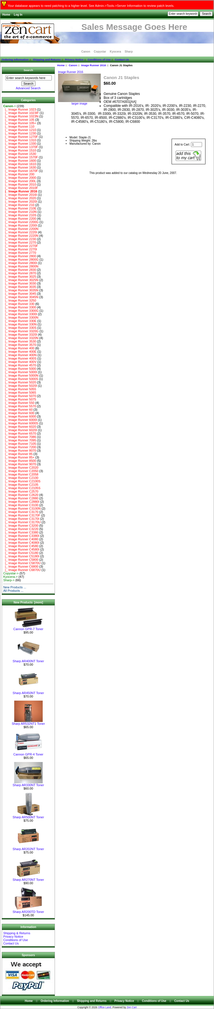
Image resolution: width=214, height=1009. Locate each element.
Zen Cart (132, 1007)
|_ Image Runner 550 (18, 402)
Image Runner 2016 (93, 65)
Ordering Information (15, 59)
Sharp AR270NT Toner (28, 878)
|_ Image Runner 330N (19, 324)
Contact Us (122, 59)
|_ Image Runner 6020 (19, 426)
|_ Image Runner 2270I (20, 249)
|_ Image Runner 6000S (20, 423)
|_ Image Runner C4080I (21, 542)
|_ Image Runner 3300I (20, 314)
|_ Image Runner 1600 (19, 160)
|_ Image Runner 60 (17, 409)
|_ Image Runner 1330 (19, 143)
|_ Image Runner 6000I (20, 420)
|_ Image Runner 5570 (19, 406)
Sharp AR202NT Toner (28, 847)
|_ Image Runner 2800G (20, 259)
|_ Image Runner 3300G (20, 310)
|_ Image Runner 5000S (20, 379)
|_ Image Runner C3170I (21, 518)
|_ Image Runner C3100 (20, 505)
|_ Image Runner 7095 (19, 440)
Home (6, 14)
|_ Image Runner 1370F (20, 147)
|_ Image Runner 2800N (20, 266)
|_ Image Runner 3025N (20, 280)
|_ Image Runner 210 (18, 205)
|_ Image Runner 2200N (20, 229)
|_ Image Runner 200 (18, 174)
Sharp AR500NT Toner (28, 816)
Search (28, 70)
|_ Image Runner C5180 (20, 553)
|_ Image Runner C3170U (21, 522)
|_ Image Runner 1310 (19, 140)
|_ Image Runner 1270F (20, 136)
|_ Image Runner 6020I (20, 430)
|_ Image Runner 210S (19, 215)
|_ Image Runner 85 (17, 454)
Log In (18, 14)
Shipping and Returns (47, 59)
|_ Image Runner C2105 (20, 484)
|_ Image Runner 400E (19, 351)
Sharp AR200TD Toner (28, 910)
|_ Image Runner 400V (19, 362)
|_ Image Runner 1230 (19, 133)
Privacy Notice (74, 59)
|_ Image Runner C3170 (20, 512)
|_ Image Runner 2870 (19, 273)
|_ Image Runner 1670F (20, 171)
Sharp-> (8, 580)
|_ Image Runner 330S (19, 327)
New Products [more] (28, 602)
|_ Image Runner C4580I (21, 549)
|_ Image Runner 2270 (19, 242)
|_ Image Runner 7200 (19, 447)
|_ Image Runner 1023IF (21, 113)
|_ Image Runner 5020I (20, 385)
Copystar (100, 51)
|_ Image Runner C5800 (20, 559)
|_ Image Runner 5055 (19, 389)
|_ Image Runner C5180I (21, 556)
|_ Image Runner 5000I (20, 372)
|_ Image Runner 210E (19, 208)
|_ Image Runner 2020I (20, 201)
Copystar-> (10, 573)
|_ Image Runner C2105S (21, 488)
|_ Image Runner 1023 (19, 109)
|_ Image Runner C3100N (21, 508)
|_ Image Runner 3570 (19, 344)
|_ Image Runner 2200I (20, 225)
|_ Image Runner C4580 (20, 546)
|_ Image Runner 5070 (19, 396)
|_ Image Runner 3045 (19, 293)
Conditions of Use (99, 59)
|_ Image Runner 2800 (19, 256)
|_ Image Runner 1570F (20, 157)
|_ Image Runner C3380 (20, 532)
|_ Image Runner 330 (18, 304)
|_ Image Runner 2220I (20, 232)
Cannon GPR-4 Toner (28, 753)
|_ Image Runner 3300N (20, 317)
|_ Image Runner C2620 (20, 495)
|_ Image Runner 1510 (19, 150)
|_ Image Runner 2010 (19, 184)
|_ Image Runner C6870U (21, 570)
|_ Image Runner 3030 (19, 283)
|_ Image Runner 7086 (19, 437)
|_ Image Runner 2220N (20, 235)
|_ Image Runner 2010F (20, 188)
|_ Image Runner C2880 (20, 498)
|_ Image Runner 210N (19, 211)
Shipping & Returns (16, 933)
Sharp (129, 51)
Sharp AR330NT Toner (28, 783)
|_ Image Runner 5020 (19, 382)
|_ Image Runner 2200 (19, 218)
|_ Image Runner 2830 (19, 269)
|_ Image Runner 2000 (19, 177)
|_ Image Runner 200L (19, 181)
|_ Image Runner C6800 (20, 566)
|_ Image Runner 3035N (20, 290)
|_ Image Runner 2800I (20, 263)
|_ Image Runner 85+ (18, 457)
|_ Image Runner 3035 (19, 286)
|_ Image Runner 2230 (19, 239)
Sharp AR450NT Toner (28, 691)
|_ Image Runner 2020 (19, 198)
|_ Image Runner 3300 (19, 307)
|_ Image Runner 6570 (19, 433)
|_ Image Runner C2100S (21, 481)
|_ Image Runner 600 (18, 413)
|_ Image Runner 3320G (20, 331)
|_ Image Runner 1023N (20, 116)
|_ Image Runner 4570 (19, 365)
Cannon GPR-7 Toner (28, 627)
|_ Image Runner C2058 (20, 474)
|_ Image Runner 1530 (19, 153)
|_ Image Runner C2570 (20, 491)
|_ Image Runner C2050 (20, 471)
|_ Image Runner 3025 (19, 276)
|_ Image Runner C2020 (20, 467)
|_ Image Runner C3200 (20, 525)
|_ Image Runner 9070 (19, 464)
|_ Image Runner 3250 (19, 300)
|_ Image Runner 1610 (19, 164)
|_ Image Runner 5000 (19, 368)
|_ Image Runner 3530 (19, 341)
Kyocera (115, 51)
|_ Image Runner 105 (18, 119)
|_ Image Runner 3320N (20, 338)
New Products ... (14, 587)
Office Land (104, 1007)
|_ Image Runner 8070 (19, 450)
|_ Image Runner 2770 (19, 252)
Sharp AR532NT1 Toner (28, 722)
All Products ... (13, 590)
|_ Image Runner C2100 (20, 477)
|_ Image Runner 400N (19, 355)
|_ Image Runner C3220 (20, 529)
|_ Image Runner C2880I (21, 501)
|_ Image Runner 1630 (19, 167)
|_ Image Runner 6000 (19, 416)
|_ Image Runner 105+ (19, 123)
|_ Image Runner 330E (19, 321)
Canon (73, 65)
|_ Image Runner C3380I (21, 535)
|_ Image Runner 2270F (20, 246)
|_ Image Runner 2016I (20, 194)
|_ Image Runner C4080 (20, 539)
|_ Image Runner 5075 (19, 399)
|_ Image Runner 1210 (19, 130)
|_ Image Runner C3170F (21, 515)
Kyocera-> (10, 576)
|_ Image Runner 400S (19, 358)
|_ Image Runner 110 (18, 126)
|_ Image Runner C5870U (21, 563)
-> (9, 106)
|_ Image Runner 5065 (19, 392)
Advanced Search (28, 88)
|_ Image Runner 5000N (20, 375)
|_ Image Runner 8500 (19, 460)
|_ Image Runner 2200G (20, 222)
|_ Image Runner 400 (18, 348)
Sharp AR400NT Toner (28, 660)
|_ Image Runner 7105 (19, 443)
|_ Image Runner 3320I (20, 334)
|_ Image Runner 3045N (20, 297)
